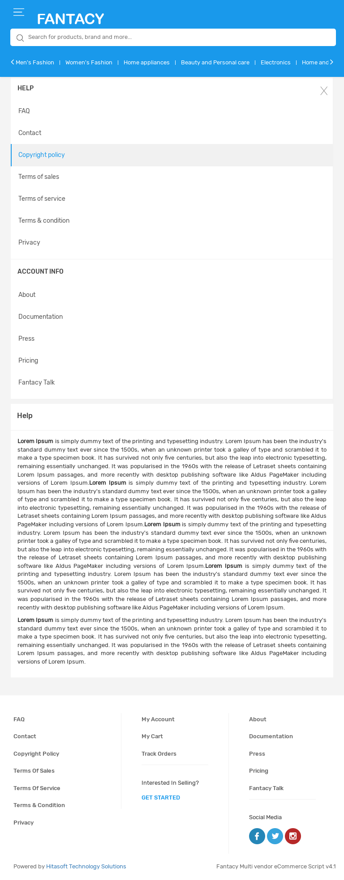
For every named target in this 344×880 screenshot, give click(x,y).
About (26, 295)
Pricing (28, 360)
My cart (152, 736)
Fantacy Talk (36, 382)
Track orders (159, 753)
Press (26, 339)
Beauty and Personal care (215, 62)
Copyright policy (41, 155)
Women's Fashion (88, 62)
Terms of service (41, 199)
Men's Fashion (35, 62)
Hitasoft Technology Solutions (86, 866)
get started (161, 797)
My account (158, 719)
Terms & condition (43, 220)
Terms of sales (38, 177)
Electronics (276, 62)
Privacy (29, 242)
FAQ (24, 111)
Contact (29, 133)
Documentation (40, 317)
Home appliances (147, 62)
